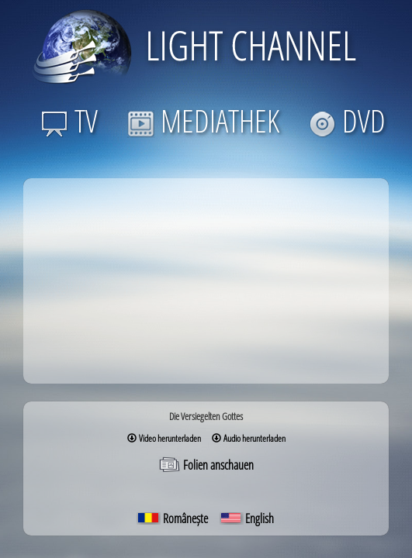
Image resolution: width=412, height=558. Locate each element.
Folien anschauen (206, 465)
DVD (347, 120)
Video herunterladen (164, 438)
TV (69, 120)
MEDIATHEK (203, 120)
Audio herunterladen (249, 438)
